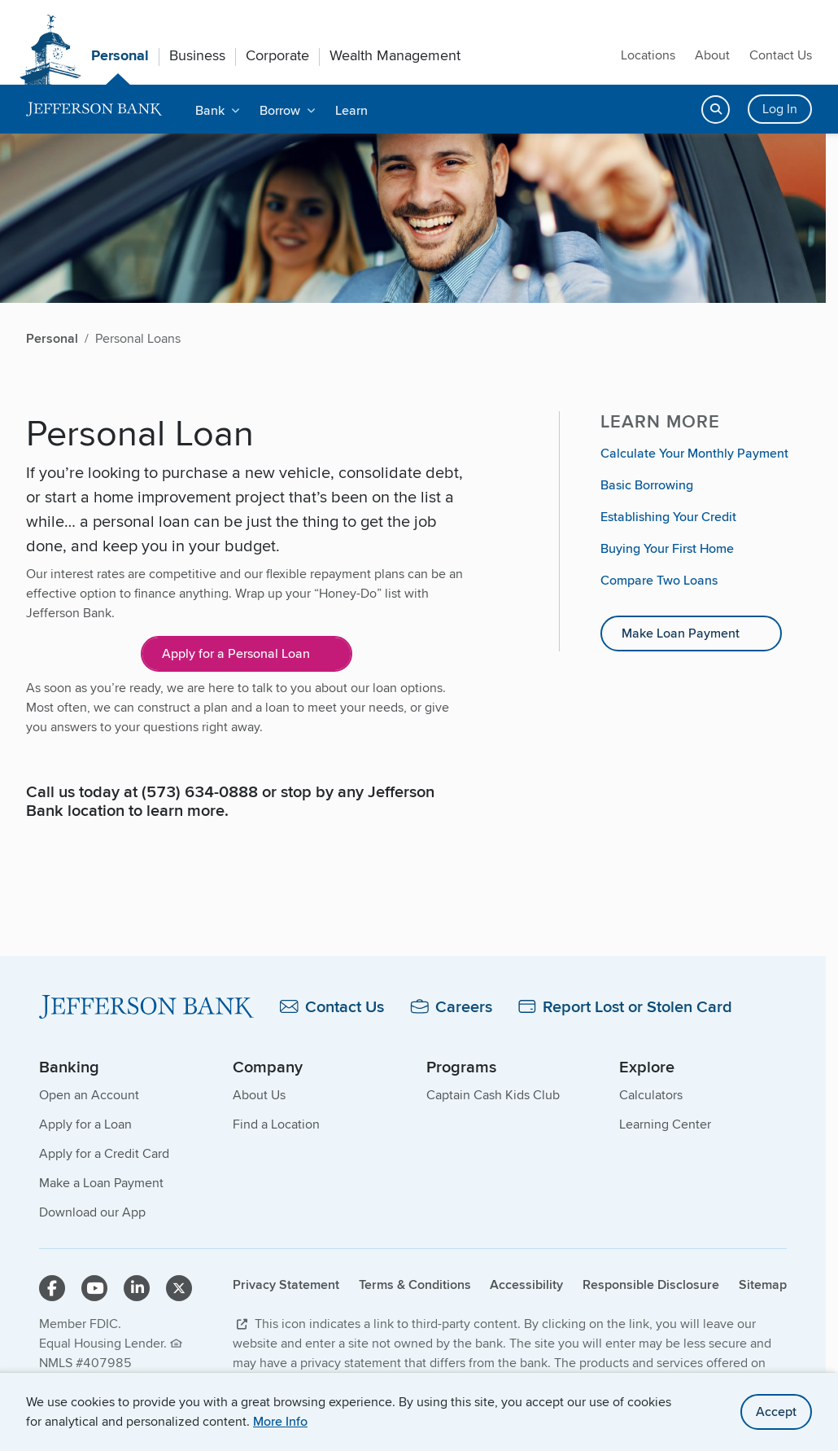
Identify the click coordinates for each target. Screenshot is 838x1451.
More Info (280, 1421)
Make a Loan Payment (101, 1182)
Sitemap (763, 1284)
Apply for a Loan (85, 1124)
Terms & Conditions (415, 1284)
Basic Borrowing (646, 485)
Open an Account (89, 1094)
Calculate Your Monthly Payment (694, 453)
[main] (413, 675)
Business (197, 55)
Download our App (92, 1212)
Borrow (280, 110)
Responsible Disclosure (651, 1284)
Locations (648, 55)
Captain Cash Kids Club (493, 1094)
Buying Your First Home (667, 548)
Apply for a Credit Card (104, 1153)
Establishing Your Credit (668, 516)
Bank (210, 110)
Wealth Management (395, 55)
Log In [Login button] (779, 108)
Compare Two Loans (659, 580)
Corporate (277, 55)
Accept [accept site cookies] (776, 1411)
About (712, 55)
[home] (94, 109)
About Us (259, 1094)
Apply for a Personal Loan (236, 653)
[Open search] (715, 109)
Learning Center (665, 1124)
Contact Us (780, 55)
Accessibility (526, 1284)
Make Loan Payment (681, 633)
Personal (120, 55)
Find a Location (276, 1124)
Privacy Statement (286, 1284)
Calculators (651, 1094)
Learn (351, 110)
